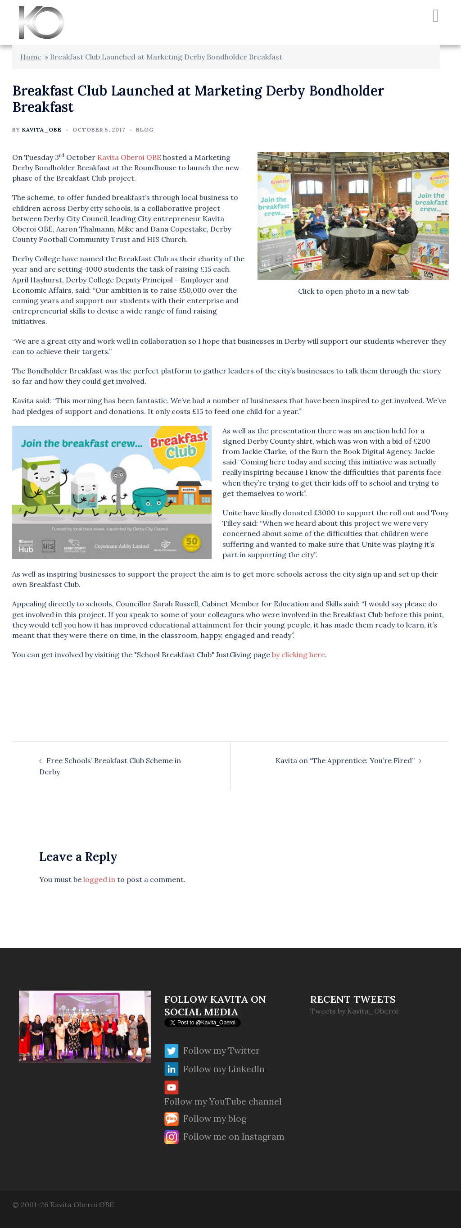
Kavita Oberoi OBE (129, 157)
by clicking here (298, 654)
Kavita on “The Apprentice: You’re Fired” (345, 760)
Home (30, 56)
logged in (99, 879)
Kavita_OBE (42, 129)
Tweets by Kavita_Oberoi (354, 1010)
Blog (145, 129)
